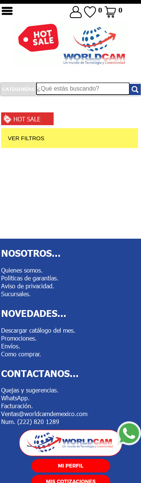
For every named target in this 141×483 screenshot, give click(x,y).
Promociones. (19, 338)
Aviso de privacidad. (27, 286)
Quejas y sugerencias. (29, 390)
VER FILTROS (26, 138)
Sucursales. (16, 294)
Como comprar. (21, 354)
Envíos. (10, 346)
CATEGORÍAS (18, 89)
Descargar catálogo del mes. (38, 330)
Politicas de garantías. (29, 278)
